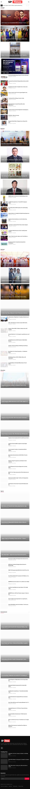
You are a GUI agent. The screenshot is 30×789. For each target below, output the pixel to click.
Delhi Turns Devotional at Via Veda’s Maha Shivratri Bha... (14, 296)
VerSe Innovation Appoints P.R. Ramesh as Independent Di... (14, 192)
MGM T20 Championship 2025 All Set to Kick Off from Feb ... (18, 571)
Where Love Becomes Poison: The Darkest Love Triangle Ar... (18, 720)
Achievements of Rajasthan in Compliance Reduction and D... (18, 318)
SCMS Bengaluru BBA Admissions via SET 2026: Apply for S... (14, 401)
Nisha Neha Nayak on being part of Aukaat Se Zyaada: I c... (18, 760)
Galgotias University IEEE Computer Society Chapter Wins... (17, 444)
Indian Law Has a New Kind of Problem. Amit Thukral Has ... (14, 159)
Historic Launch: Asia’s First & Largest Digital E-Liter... (18, 92)
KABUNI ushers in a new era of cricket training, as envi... (18, 196)
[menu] (1, 2)
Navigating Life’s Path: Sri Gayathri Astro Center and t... (18, 86)
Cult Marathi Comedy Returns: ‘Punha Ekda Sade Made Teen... (18, 692)
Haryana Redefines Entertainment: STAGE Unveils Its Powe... (17, 714)
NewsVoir (10, 786)
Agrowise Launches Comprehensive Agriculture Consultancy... (16, 243)
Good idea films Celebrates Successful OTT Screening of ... (14, 675)
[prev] (26, 5)
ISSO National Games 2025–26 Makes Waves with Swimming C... (17, 358)
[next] (28, 5)
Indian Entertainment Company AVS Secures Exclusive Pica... (18, 697)
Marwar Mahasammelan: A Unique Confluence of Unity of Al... (14, 263)
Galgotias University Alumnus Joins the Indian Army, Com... (17, 220)
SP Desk (2, 40)
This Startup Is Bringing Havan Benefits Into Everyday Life (14, 176)
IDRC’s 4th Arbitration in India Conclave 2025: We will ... (18, 322)
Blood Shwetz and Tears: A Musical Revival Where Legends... (14, 643)
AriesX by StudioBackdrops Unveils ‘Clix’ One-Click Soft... (18, 75)
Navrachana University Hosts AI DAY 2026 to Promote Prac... (17, 456)
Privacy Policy (20, 786)
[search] (28, 2)
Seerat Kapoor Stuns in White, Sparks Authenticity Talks (13, 5)
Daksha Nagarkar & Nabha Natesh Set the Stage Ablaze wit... (18, 680)
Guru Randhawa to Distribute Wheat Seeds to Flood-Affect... (17, 363)
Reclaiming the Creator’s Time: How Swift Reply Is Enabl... (14, 71)
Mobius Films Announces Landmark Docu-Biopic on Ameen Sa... (17, 726)
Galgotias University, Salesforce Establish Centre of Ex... (13, 385)
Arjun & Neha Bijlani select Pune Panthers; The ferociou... (18, 604)
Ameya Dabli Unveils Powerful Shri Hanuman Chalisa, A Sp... (14, 626)
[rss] (2, 748)
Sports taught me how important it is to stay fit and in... (18, 598)
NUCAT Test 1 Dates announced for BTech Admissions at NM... (18, 473)
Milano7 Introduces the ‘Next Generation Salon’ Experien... (14, 55)
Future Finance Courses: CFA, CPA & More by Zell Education (14, 433)
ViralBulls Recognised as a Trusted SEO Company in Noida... (17, 202)
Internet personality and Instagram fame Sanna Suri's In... (18, 558)
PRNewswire (15, 786)
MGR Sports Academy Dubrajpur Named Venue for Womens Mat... (17, 565)
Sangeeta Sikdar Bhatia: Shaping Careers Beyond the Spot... (17, 122)
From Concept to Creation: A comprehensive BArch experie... (17, 450)
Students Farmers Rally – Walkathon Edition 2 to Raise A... (14, 280)
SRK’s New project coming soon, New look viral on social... (17, 766)
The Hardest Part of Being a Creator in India (16, 98)
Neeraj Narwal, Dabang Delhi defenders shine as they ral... (14, 522)
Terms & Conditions (4, 786)
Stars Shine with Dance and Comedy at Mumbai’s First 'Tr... (18, 702)
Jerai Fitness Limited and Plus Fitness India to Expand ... (18, 224)
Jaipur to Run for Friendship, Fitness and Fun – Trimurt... (13, 538)
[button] (28, 8)
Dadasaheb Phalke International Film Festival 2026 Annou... (17, 686)
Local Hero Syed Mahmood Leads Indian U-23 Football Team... (18, 588)
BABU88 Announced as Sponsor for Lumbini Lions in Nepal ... (18, 582)
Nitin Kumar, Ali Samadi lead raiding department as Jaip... (14, 506)
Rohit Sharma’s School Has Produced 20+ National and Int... (18, 484)
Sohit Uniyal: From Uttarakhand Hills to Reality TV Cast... (14, 22)
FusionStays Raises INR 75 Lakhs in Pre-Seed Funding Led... (18, 208)
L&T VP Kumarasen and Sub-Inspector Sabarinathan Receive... (17, 340)
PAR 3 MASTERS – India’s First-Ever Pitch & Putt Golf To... (14, 554)
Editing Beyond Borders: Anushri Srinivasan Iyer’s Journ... (14, 659)
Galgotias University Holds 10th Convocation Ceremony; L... (14, 417)
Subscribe (27, 778)
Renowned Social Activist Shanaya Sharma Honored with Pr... (18, 82)
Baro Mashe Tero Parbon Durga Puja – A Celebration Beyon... (17, 352)
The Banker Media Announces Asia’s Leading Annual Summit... (17, 231)
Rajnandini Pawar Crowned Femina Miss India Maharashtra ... (16, 104)
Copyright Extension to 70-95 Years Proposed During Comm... (17, 709)
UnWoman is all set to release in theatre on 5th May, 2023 (18, 754)
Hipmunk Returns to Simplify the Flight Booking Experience (18, 213)
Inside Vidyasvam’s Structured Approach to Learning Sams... (17, 467)
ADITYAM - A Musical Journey (13, 115)
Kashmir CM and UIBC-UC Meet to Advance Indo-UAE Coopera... (17, 329)
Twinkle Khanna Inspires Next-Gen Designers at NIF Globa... (14, 38)
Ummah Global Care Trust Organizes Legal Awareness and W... (18, 335)
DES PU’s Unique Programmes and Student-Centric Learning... (17, 461)
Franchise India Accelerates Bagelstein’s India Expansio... (18, 109)
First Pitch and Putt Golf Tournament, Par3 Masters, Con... (18, 575)
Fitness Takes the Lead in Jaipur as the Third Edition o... (18, 236)
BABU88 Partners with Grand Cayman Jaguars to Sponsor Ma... (18, 594)
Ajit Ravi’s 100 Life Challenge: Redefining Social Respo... (18, 345)
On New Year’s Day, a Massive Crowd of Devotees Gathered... (14, 313)
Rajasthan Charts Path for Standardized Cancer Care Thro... (14, 143)
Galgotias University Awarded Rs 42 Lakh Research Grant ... (18, 438)
